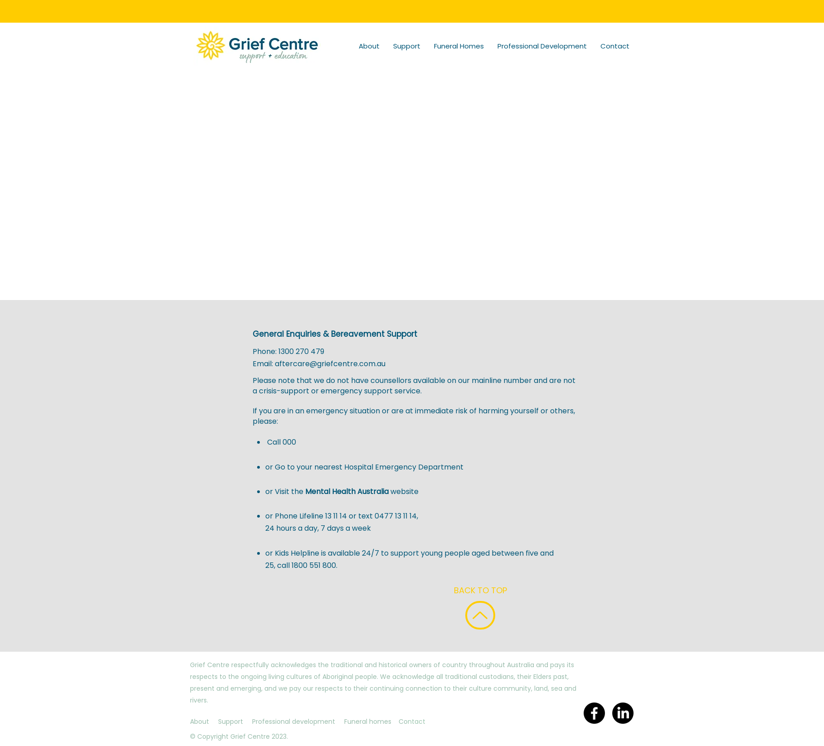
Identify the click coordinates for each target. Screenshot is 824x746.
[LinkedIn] (623, 713)
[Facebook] (594, 713)
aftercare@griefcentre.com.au (330, 363)
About (199, 721)
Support (230, 721)
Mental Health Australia (347, 491)
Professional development (293, 721)
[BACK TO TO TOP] (480, 615)
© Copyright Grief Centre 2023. (239, 736)
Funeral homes (367, 721)
